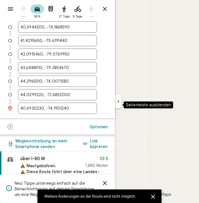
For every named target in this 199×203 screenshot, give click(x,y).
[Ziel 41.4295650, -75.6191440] (57, 40)
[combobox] (57, 27)
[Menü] (10, 9)
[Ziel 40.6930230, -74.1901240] (57, 108)
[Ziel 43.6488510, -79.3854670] (57, 67)
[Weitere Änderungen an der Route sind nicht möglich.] (10, 127)
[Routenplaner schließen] (105, 9)
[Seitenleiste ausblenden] (118, 101)
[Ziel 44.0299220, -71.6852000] (57, 94)
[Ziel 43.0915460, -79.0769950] (57, 54)
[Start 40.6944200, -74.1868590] (57, 27)
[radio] (23, 10)
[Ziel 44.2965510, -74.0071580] (57, 81)
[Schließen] (152, 195)
